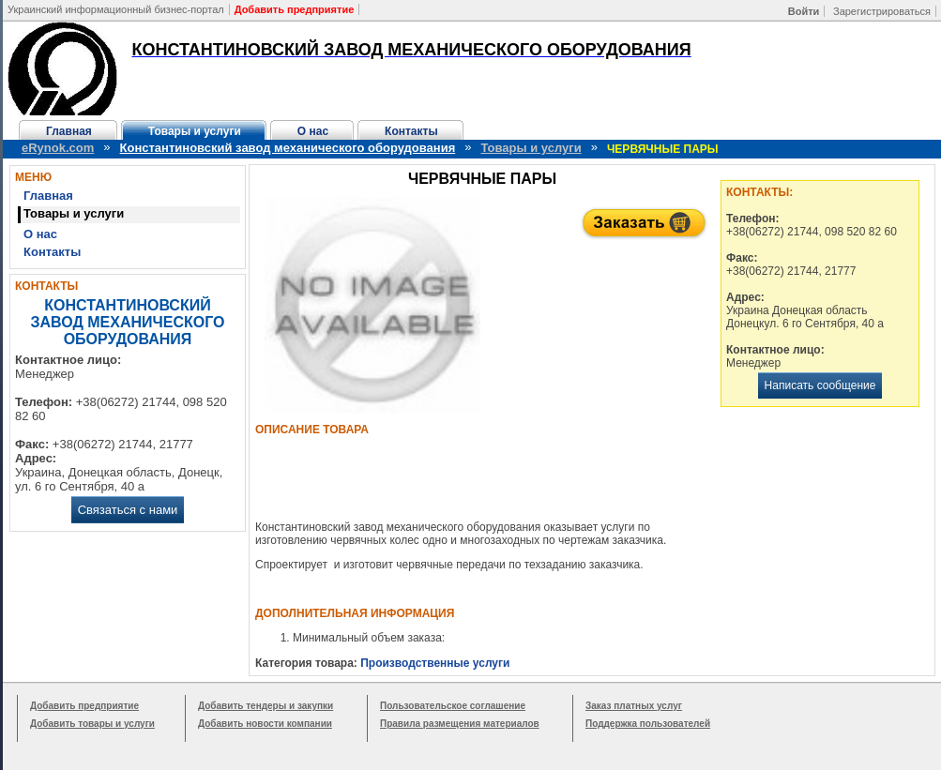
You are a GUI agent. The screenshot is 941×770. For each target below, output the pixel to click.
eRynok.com (58, 148)
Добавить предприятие (84, 706)
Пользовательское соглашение (452, 706)
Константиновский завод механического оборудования (288, 148)
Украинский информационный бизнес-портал (116, 9)
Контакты (411, 131)
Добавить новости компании (265, 723)
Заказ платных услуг (633, 706)
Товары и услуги (194, 131)
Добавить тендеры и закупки (265, 706)
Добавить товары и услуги (92, 723)
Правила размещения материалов (459, 723)
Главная (69, 131)
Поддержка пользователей (647, 723)
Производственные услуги (434, 663)
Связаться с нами (128, 510)
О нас (312, 131)
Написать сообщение (820, 385)
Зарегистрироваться (882, 11)
